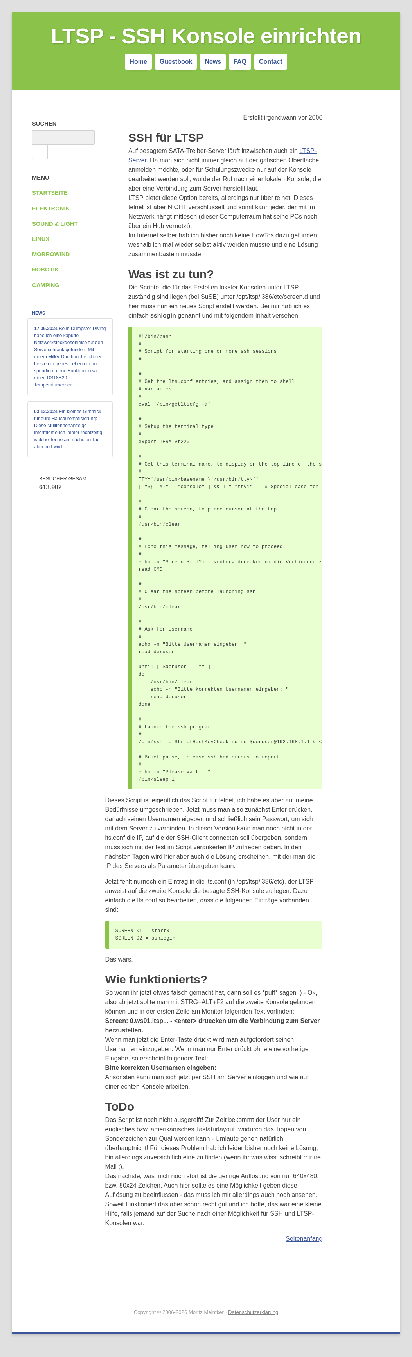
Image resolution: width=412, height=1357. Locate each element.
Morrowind (51, 254)
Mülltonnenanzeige (67, 425)
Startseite (50, 193)
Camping (45, 285)
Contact (270, 61)
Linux (40, 239)
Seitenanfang (304, 1238)
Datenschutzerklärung (253, 1312)
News (213, 61)
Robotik (45, 269)
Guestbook (176, 61)
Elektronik (51, 208)
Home (138, 61)
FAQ (240, 61)
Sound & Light (55, 224)
